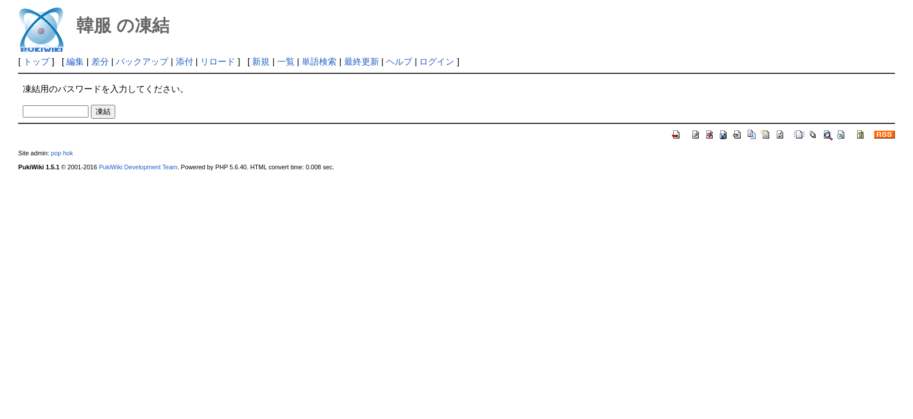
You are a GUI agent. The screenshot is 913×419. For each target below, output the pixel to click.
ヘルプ (399, 61)
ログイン (436, 61)
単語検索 (319, 61)
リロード (217, 61)
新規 (261, 61)
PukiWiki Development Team (138, 167)
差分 (100, 61)
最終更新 (361, 61)
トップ (36, 61)
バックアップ (142, 61)
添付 (184, 61)
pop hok (62, 153)
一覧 (286, 61)
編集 (75, 61)
